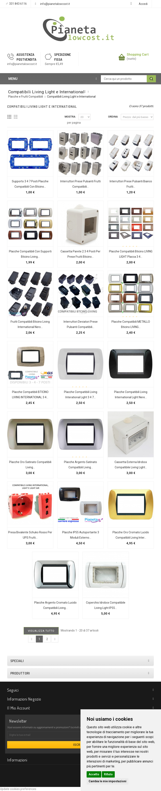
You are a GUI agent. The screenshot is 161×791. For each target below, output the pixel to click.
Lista (16, 117)
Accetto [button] (94, 774)
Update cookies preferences (18, 789)
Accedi (143, 4)
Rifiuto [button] (108, 774)
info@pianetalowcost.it (55, 4)
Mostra (70, 116)
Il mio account (18, 708)
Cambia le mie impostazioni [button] (107, 781)
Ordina (113, 116)
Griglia (9, 117)
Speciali (17, 661)
